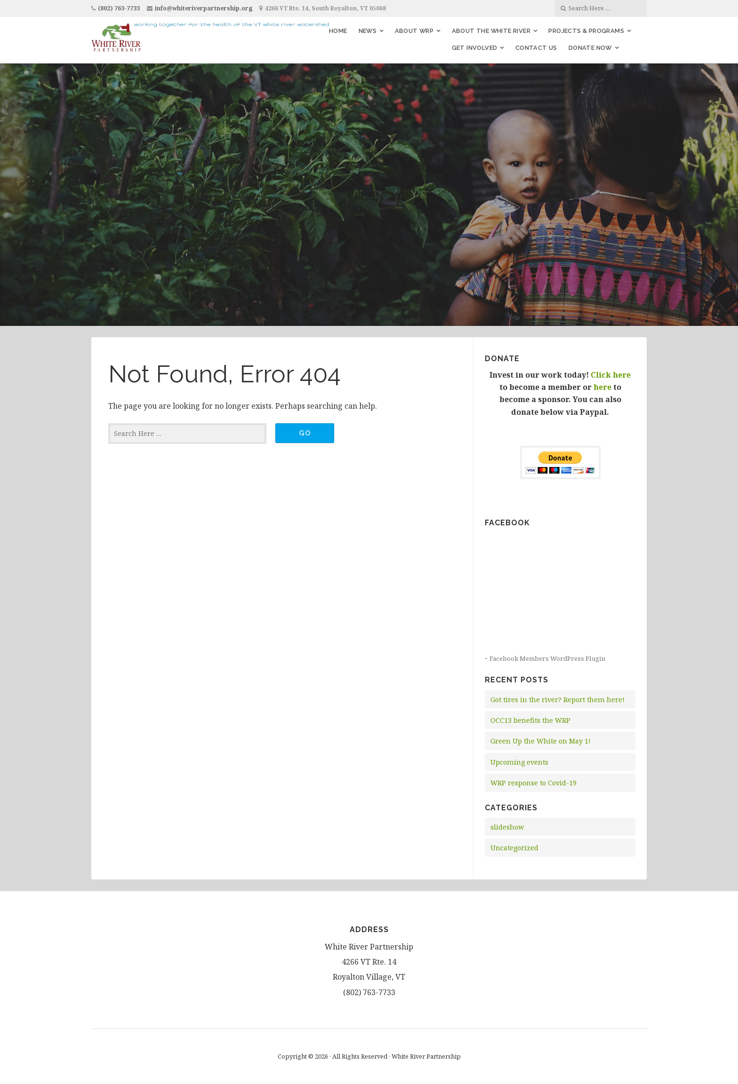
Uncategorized (514, 847)
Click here (611, 375)
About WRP (414, 30)
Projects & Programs (586, 30)
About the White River (491, 30)
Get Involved (474, 47)
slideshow (507, 827)
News (368, 30)
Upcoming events (519, 762)
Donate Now (590, 47)
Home (338, 30)
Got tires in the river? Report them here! (557, 699)
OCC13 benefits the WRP (530, 720)
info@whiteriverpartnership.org (203, 8)
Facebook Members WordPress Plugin (547, 658)
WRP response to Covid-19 (533, 782)
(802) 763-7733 (119, 8)
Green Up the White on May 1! (540, 740)
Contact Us (536, 47)
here (602, 387)
